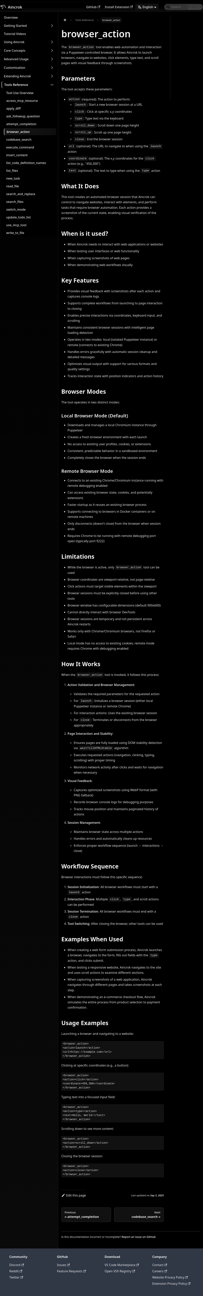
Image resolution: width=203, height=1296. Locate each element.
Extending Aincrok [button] (17, 76)
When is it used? (182, 31)
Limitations (179, 67)
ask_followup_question (23, 116)
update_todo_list (18, 217)
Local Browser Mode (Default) (185, 50)
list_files (12, 170)
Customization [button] (14, 67)
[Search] (183, 7)
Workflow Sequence (184, 79)
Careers (159, 1271)
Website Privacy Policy (170, 1277)
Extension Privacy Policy (171, 1283)
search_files (14, 202)
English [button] (145, 7)
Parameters (180, 20)
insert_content (17, 155)
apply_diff (13, 108)
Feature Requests (71, 1271)
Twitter (16, 1277)
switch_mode (16, 209)
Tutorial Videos (15, 34)
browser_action (18, 132)
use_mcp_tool (16, 225)
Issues (63, 1265)
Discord (16, 1265)
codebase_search (18, 139)
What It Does (180, 25)
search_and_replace (20, 194)
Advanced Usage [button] (16, 59)
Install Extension (119, 7)
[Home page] (65, 20)
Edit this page (73, 1195)
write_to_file (15, 233)
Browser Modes (182, 42)
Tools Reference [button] (16, 85)
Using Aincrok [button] (14, 42)
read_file (12, 186)
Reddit (15, 1271)
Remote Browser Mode (186, 60)
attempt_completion (21, 124)
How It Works (181, 73)
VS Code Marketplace (122, 1265)
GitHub (93, 7)
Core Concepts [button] (14, 50)
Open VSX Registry (120, 1271)
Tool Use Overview (19, 93)
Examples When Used (182, 86)
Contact (159, 1265)
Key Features (180, 36)
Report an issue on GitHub (138, 1237)
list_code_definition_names (26, 163)
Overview (11, 17)
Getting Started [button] (15, 26)
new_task (13, 178)
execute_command (20, 147)
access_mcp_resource (22, 101)
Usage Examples (183, 94)
